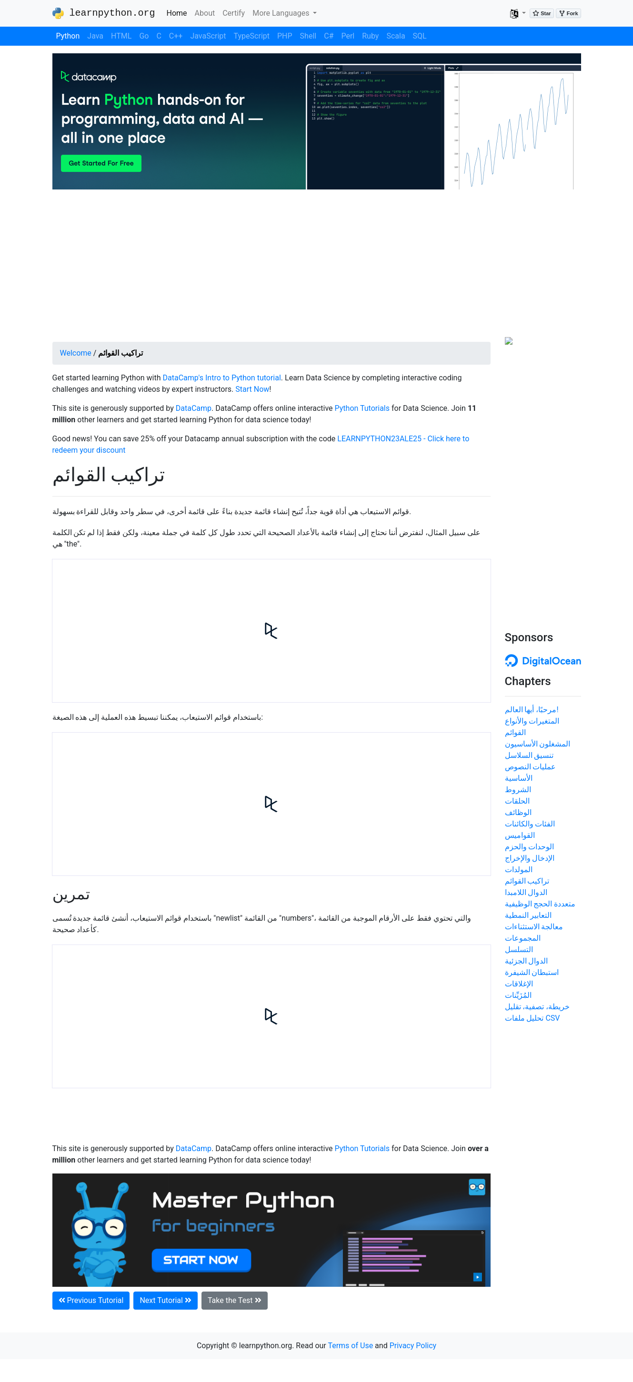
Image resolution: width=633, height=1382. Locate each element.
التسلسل (519, 949)
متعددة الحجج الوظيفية (540, 903)
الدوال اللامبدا (526, 892)
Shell (308, 35)
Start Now (252, 389)
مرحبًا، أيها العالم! (532, 709)
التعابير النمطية (528, 915)
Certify (233, 13)
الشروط (518, 789)
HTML (121, 35)
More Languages (281, 13)
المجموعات (523, 938)
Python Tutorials (362, 408)
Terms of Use (350, 1345)
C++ (176, 35)
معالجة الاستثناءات (534, 926)
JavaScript (208, 35)
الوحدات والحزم (529, 846)
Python (68, 35)
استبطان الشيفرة (532, 972)
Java (95, 35)
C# (328, 35)
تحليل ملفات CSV (532, 1018)
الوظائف (518, 812)
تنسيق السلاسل (529, 755)
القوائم (515, 732)
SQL (420, 35)
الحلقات (517, 800)
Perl (347, 35)
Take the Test (234, 1300)
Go (144, 35)
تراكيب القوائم (527, 880)
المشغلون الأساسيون (538, 743)
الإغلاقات (519, 983)
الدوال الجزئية (526, 960)
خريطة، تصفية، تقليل (537, 1006)
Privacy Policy (413, 1345)
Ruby (370, 35)
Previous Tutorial (91, 1300)
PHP (284, 35)
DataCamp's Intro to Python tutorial (222, 377)
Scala (395, 35)
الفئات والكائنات (530, 823)
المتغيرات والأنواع (532, 721)
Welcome (75, 353)
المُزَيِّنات (518, 995)
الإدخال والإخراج (530, 858)
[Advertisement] (316, 265)
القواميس (520, 835)
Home (179, 12)
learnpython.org (103, 13)
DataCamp (193, 408)
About (205, 13)
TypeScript (252, 35)
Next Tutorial (165, 1300)
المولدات (519, 869)
